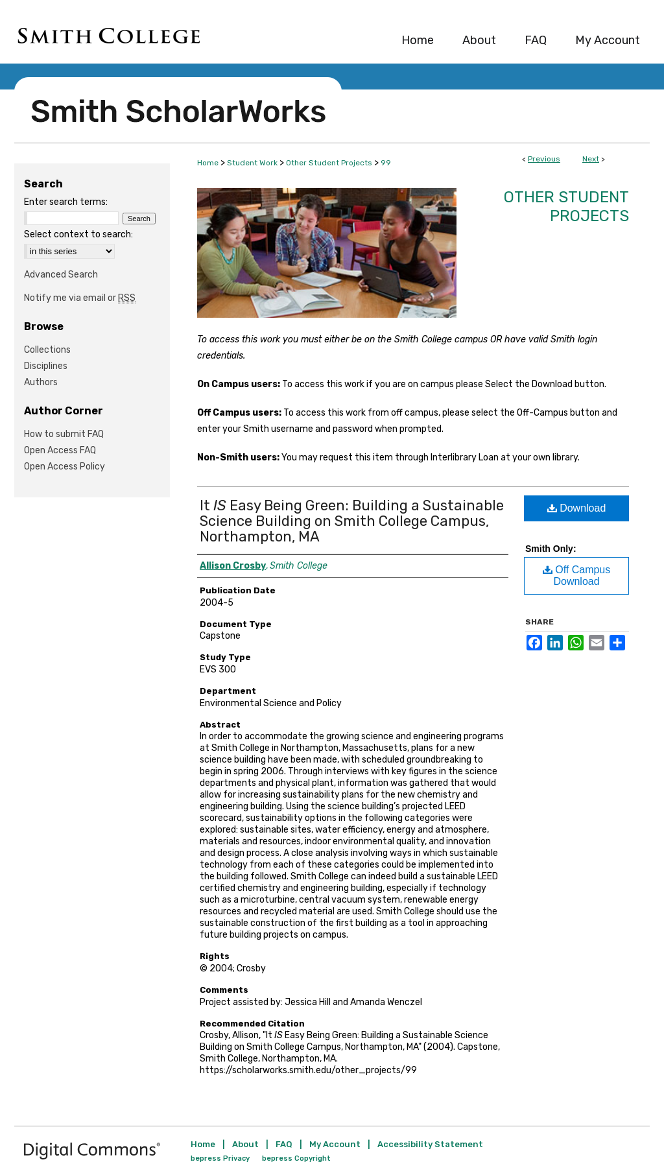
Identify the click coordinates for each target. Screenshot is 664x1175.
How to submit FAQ (64, 434)
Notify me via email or (80, 297)
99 (386, 162)
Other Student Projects (329, 162)
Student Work (252, 162)
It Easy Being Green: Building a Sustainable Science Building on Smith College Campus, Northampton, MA (352, 521)
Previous (544, 158)
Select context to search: (78, 234)
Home (208, 162)
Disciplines (45, 366)
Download (576, 508)
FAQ (284, 1144)
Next (590, 158)
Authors (41, 382)
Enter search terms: (66, 202)
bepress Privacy (220, 1158)
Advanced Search (61, 274)
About (245, 1144)
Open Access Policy (64, 466)
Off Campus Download (577, 575)
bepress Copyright (296, 1158)
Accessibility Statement (430, 1144)
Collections (47, 349)
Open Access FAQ (60, 450)
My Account (335, 1144)
